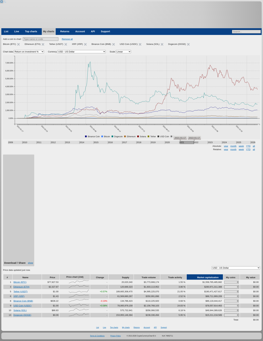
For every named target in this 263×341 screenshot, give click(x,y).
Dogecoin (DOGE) (22, 315)
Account (80, 31)
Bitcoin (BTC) (20, 282)
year (226, 146)
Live (16, 31)
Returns (64, 31)
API (93, 31)
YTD (248, 146)
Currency (52, 51)
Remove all (67, 39)
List (6, 31)
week (241, 146)
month (233, 146)
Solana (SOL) (20, 310)
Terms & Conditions (97, 336)
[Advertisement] (18, 209)
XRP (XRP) (19, 296)
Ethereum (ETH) (22, 287)
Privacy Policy (115, 336)
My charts (48, 31)
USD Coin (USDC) (23, 305)
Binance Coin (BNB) (23, 301)
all (254, 146)
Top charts (31, 31)
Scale (112, 51)
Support (105, 31)
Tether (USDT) (21, 291)
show (30, 263)
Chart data (8, 51)
